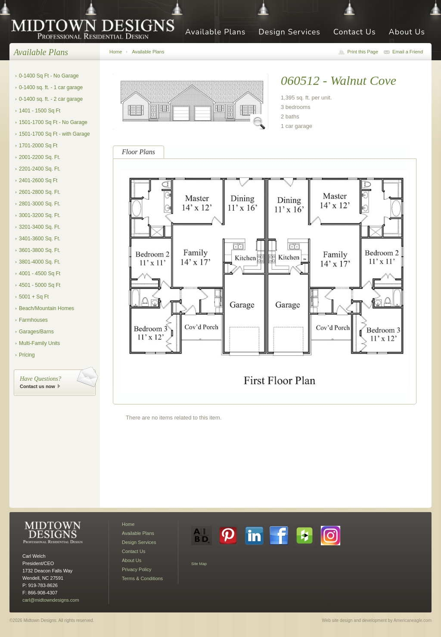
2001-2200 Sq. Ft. (39, 157)
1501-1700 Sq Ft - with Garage (54, 134)
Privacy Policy (136, 569)
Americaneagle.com (413, 620)
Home (115, 51)
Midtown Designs (95, 29)
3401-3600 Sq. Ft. (39, 239)
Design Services (289, 32)
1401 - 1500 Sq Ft (39, 111)
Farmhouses (33, 320)
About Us (407, 32)
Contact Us (354, 32)
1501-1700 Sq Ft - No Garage (53, 122)
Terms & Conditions (142, 578)
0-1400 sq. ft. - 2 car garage (51, 99)
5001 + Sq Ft (34, 297)
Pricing (27, 355)
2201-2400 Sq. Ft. (39, 169)
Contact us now (37, 386)
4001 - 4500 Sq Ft (39, 273)
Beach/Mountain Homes (46, 308)
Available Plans (215, 32)
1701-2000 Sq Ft (38, 146)
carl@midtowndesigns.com (50, 600)
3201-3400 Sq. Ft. (39, 227)
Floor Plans (138, 151)
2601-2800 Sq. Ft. (39, 192)
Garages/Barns (36, 332)
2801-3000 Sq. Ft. (39, 204)
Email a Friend (407, 51)
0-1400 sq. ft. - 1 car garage (51, 87)
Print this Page (362, 51)
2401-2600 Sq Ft (38, 180)
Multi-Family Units (39, 343)
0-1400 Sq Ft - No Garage (49, 76)
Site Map (199, 564)
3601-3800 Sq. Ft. (39, 250)
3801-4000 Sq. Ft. (39, 262)
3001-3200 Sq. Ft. (39, 215)
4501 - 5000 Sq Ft (39, 285)
